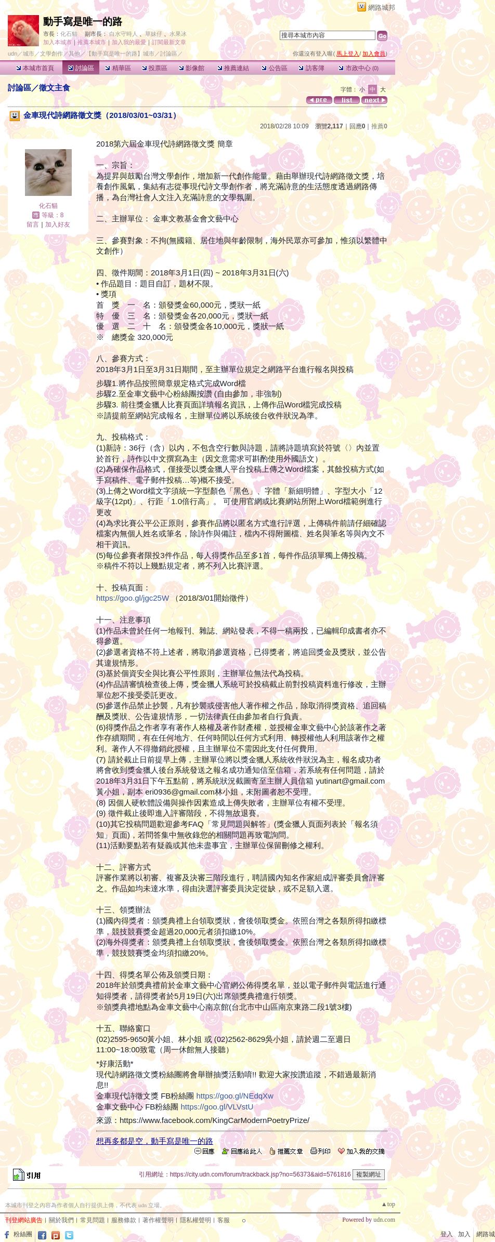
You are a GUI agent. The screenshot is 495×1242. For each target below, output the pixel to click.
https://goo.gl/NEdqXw (235, 1095)
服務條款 (123, 1220)
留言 (33, 224)
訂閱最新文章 (169, 42)
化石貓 (68, 34)
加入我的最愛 (129, 42)
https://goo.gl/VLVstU (217, 1106)
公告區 (274, 68)
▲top (388, 1204)
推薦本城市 (91, 42)
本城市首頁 (35, 68)
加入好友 (57, 224)
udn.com (384, 1219)
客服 (223, 1220)
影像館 (191, 68)
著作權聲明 (158, 1220)
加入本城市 (57, 42)
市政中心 (358, 68)
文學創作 (51, 53)
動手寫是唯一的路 (82, 21)
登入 (446, 1234)
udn (12, 53)
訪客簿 (311, 68)
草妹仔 (153, 34)
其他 (74, 53)
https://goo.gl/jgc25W (132, 597)
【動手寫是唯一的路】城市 (120, 53)
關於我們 (61, 1220)
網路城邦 (381, 7)
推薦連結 (233, 68)
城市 (28, 53)
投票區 (154, 68)
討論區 (81, 68)
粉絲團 (23, 1234)
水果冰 (178, 34)
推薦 (379, 126)
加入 (464, 1234)
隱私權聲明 (195, 1220)
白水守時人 (123, 34)
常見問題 (92, 1220)
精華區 (118, 68)
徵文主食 (54, 87)
